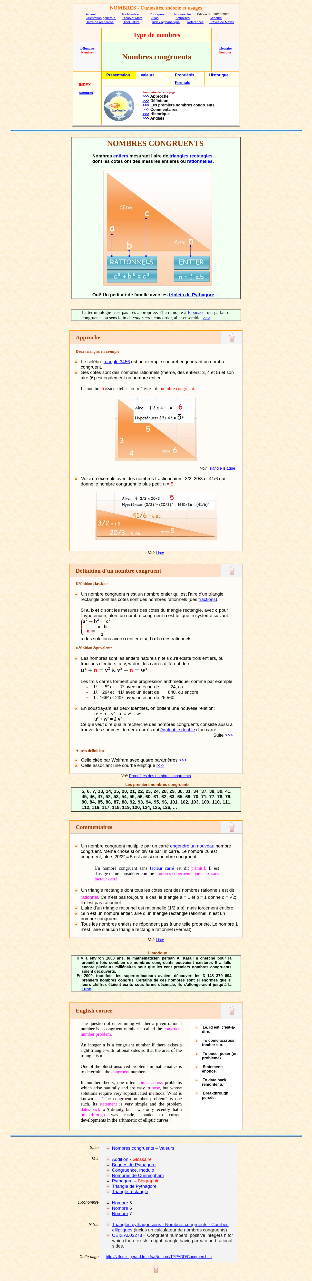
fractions (207, 599)
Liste (160, 553)
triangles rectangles (190, 155)
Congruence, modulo (133, 1170)
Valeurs (148, 75)
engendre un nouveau (192, 845)
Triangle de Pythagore (134, 1186)
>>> (146, 96)
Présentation (118, 75)
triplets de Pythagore (191, 294)
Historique (218, 75)
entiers (120, 155)
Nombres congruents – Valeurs (143, 1148)
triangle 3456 (117, 361)
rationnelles (200, 161)
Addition (120, 1159)
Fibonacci (197, 312)
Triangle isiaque (221, 468)
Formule (182, 83)
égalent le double (177, 729)
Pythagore (122, 1180)
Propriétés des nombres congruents (160, 776)
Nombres (86, 93)
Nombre (120, 1202)
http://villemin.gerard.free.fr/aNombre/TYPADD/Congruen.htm (159, 1257)
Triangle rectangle (130, 1191)
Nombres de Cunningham (138, 1175)
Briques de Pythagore (134, 1164)
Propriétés (184, 75)
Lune (86, 989)
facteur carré (162, 868)
